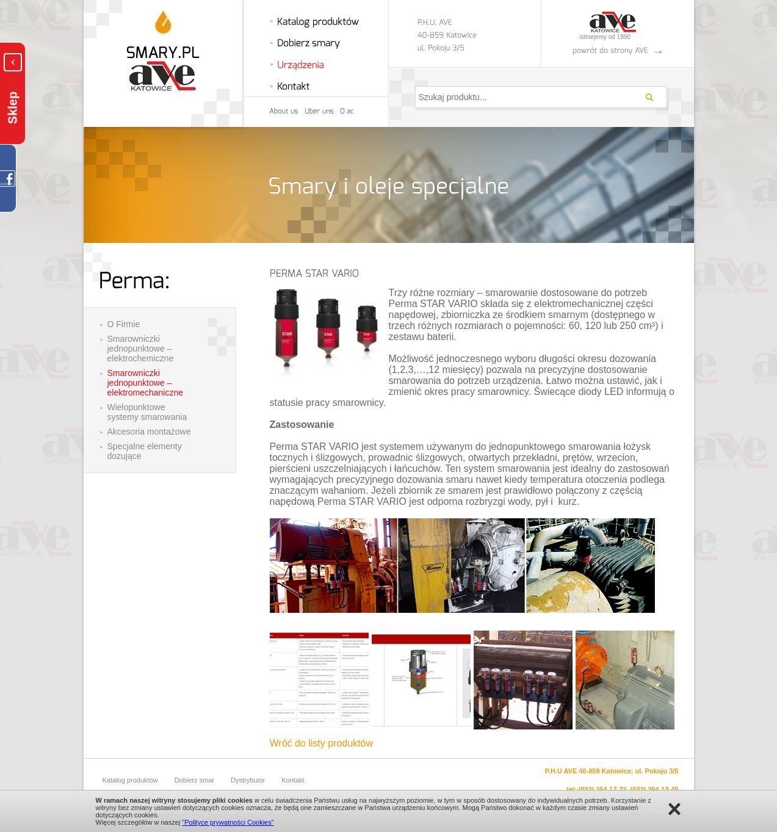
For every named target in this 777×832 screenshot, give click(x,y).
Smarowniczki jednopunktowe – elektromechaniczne (145, 382)
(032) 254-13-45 (655, 789)
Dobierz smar (194, 780)
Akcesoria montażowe (149, 431)
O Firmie (123, 324)
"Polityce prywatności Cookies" (227, 822)
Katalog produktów (130, 780)
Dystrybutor (248, 780)
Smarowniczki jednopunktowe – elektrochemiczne (140, 348)
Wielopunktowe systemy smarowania (147, 412)
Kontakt (292, 780)
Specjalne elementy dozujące (144, 451)
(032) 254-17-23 (603, 789)
